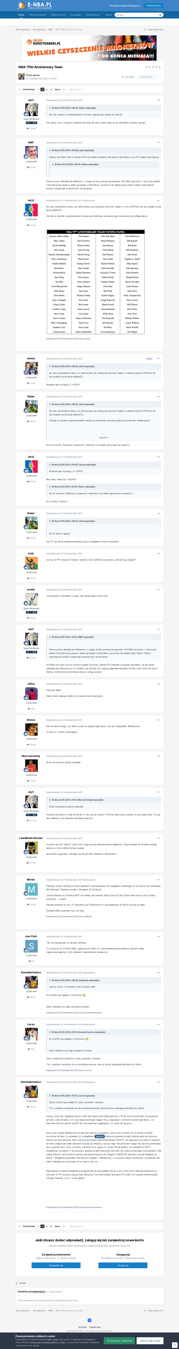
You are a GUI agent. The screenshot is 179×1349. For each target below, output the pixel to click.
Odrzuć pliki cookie (150, 1340)
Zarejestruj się (154, 5)
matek (31, 589)
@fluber (99, 1136)
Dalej (57, 89)
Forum (21, 16)
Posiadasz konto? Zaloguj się (125, 5)
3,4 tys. (31, 904)
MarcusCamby (31, 756)
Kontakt (82, 1327)
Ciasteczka (95, 1327)
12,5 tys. (31, 128)
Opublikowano (64, 100)
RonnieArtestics (31, 972)
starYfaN (31, 936)
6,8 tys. (31, 997)
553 (31, 961)
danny (36, 75)
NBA (54, 78)
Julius (31, 683)
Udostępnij (128, 77)
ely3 (31, 100)
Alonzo (31, 719)
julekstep (84, 980)
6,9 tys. (31, 744)
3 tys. (31, 1049)
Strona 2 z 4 (76, 89)
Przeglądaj (76, 15)
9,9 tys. (31, 618)
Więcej (108, 15)
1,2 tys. (31, 383)
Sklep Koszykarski (37, 15)
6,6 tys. (31, 421)
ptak (31, 553)
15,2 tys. (31, 863)
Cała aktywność (93, 15)
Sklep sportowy (58, 15)
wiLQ (31, 200)
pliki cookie (53, 1339)
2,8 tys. (31, 578)
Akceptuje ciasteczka (119, 1340)
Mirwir (31, 879)
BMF (31, 142)
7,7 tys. (31, 780)
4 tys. (31, 708)
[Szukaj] (129, 15)
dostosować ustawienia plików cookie (47, 1342)
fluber (82, 108)
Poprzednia (29, 89)
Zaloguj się (123, 1265)
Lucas (31, 1024)
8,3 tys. (31, 167)
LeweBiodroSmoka (31, 838)
